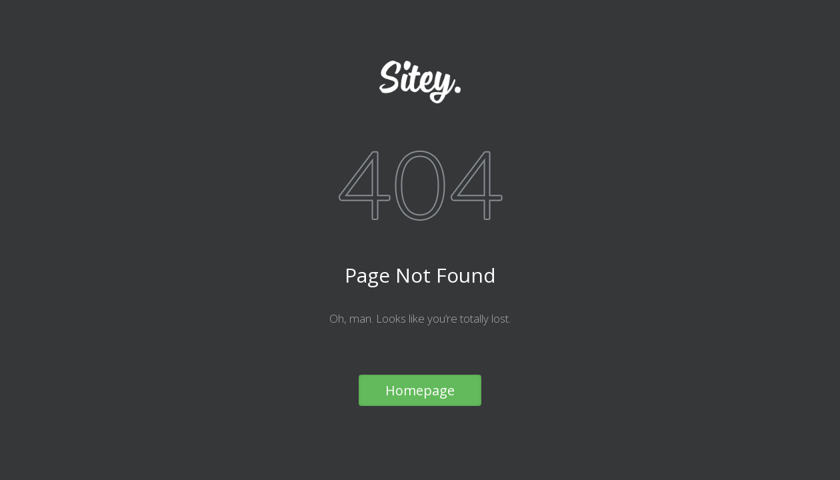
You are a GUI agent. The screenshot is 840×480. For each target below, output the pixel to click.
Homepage (420, 390)
